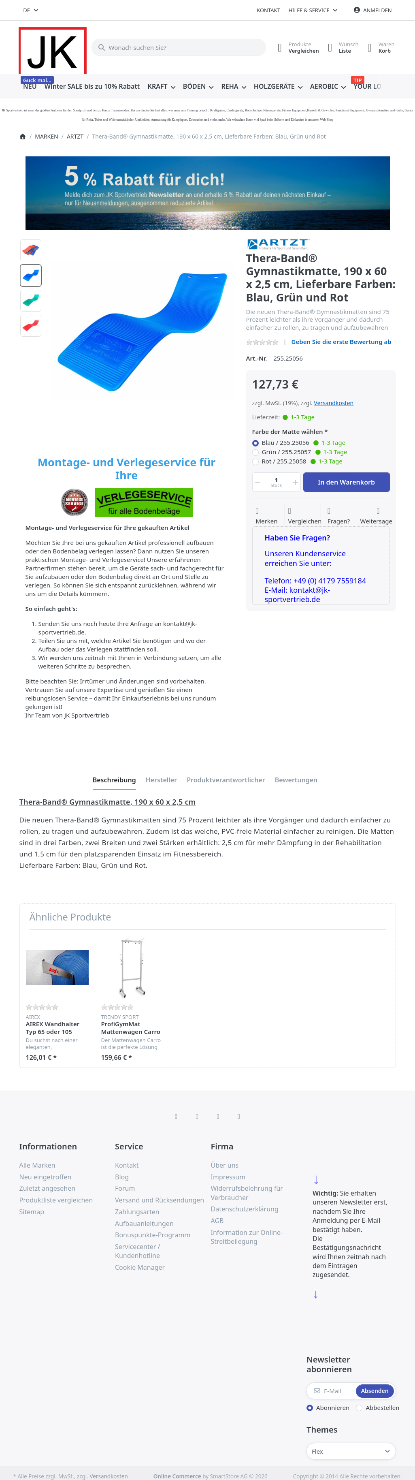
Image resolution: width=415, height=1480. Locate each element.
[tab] (114, 780)
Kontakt (268, 10)
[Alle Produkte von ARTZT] (278, 243)
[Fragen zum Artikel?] (339, 516)
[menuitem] (30, 86)
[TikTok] (218, 1116)
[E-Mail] (330, 1390)
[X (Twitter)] (197, 1116)
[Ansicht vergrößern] (141, 330)
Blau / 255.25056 (304, 443)
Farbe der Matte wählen (287, 432)
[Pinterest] (239, 1116)
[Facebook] (176, 1116)
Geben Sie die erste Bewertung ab (342, 341)
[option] (30, 250)
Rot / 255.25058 (302, 461)
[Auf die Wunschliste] (266, 516)
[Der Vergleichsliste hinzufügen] (305, 516)
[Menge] (276, 482)
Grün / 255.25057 (304, 452)
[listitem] (141, 330)
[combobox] (31, 10)
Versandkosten (333, 403)
